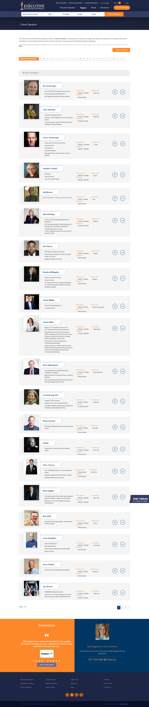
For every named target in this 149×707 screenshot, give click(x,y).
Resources (104, 7)
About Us (74, 683)
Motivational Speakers (76, 3)
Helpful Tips (74, 680)
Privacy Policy (108, 683)
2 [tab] (36, 660)
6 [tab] (47, 660)
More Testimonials (47, 665)
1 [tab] (33, 660)
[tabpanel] (46, 649)
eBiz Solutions (124, 704)
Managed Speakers (52, 683)
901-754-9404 (105, 3)
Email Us (111, 659)
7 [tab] (50, 660)
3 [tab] (39, 660)
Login (127, 3)
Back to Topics (121, 50)
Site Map (106, 680)
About (93, 7)
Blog (72, 687)
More (20, 46)
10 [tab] (59, 660)
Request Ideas (122, 7)
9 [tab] (56, 660)
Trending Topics (51, 680)
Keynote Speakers (62, 3)
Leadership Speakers (91, 3)
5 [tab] (44, 660)
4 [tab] (42, 660)
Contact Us (107, 687)
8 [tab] (53, 660)
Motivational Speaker (26, 680)
